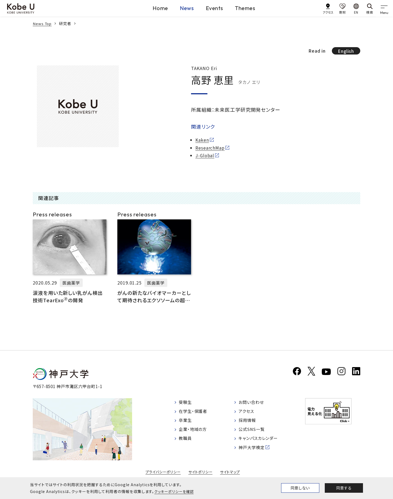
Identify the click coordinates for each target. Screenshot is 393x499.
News (179, 8)
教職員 (186, 441)
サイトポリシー (201, 474)
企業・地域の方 (194, 432)
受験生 (186, 404)
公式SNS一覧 (255, 432)
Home (145, 8)
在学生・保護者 (194, 413)
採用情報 (250, 423)
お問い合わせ (254, 404)
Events (212, 8)
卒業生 (186, 423)
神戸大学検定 (255, 450)
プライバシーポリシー (161, 474)
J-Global (205, 156)
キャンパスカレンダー (262, 441)
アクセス (249, 413)
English (345, 51)
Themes (250, 8)
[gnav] (385, 8)
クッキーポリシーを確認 (175, 491)
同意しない (300, 488)
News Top (43, 23)
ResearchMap (210, 148)
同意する (344, 488)
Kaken (202, 140)
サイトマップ (232, 474)
